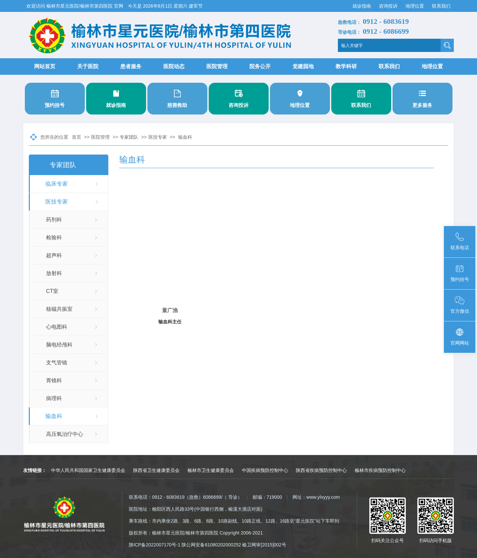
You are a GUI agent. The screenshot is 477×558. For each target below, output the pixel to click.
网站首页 (44, 66)
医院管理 (217, 66)
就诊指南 (362, 6)
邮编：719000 (267, 497)
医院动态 (174, 66)
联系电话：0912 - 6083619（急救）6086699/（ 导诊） (185, 497)
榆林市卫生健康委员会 (210, 470)
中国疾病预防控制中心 (265, 470)
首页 (76, 137)
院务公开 (260, 66)
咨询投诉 (389, 6)
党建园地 (303, 66)
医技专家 (157, 137)
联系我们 (441, 6)
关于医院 (87, 66)
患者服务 (130, 66)
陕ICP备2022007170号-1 (155, 544)
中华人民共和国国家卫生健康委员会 (88, 470)
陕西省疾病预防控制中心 (321, 470)
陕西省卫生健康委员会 (156, 470)
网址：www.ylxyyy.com (316, 497)
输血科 (185, 137)
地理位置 (415, 6)
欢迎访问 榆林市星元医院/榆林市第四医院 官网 (75, 6)
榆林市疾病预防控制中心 (380, 470)
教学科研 (346, 66)
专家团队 (129, 137)
